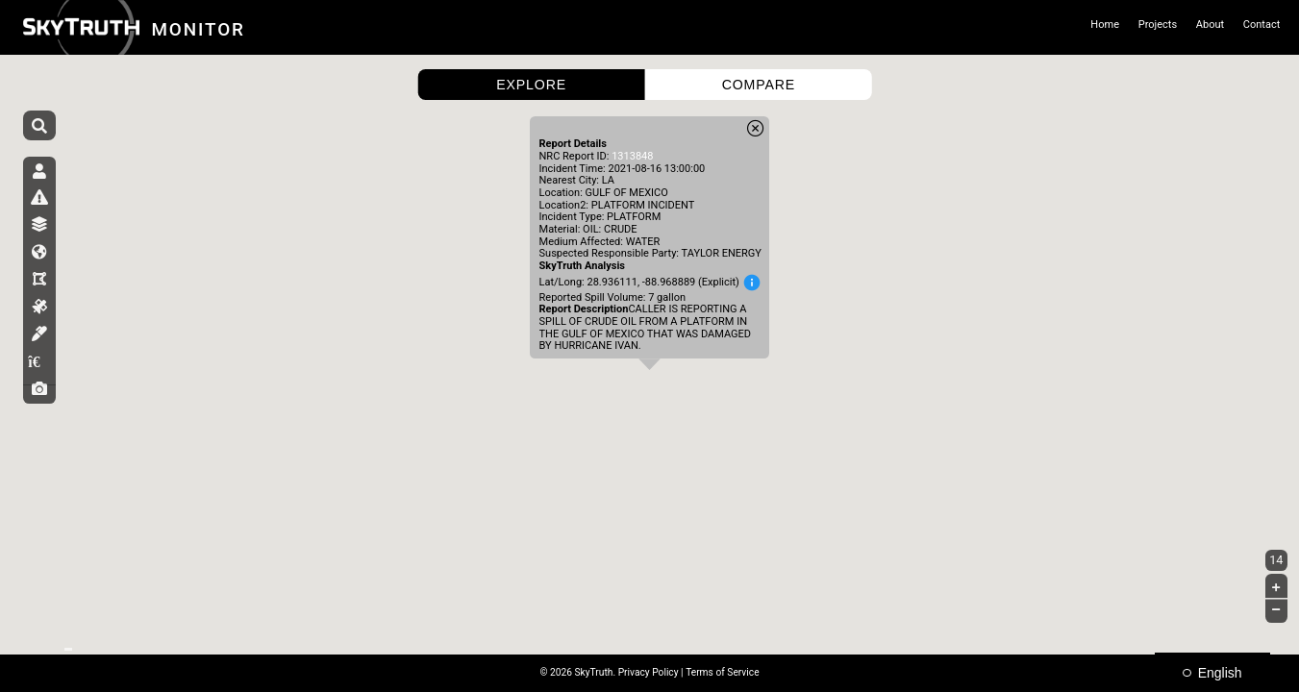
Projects (1157, 24)
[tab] (40, 179)
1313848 (632, 156)
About (1210, 24)
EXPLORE (531, 84)
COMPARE (758, 84)
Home (1104, 24)
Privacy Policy (648, 672)
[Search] (39, 127)
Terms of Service (722, 672)
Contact (1262, 24)
